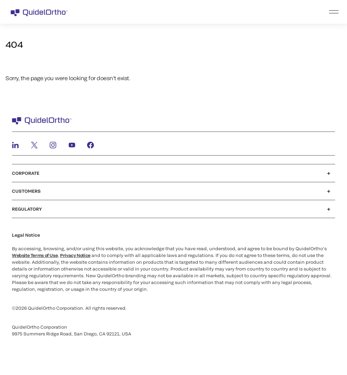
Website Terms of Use (35, 255)
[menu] (215, 12)
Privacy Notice (75, 255)
